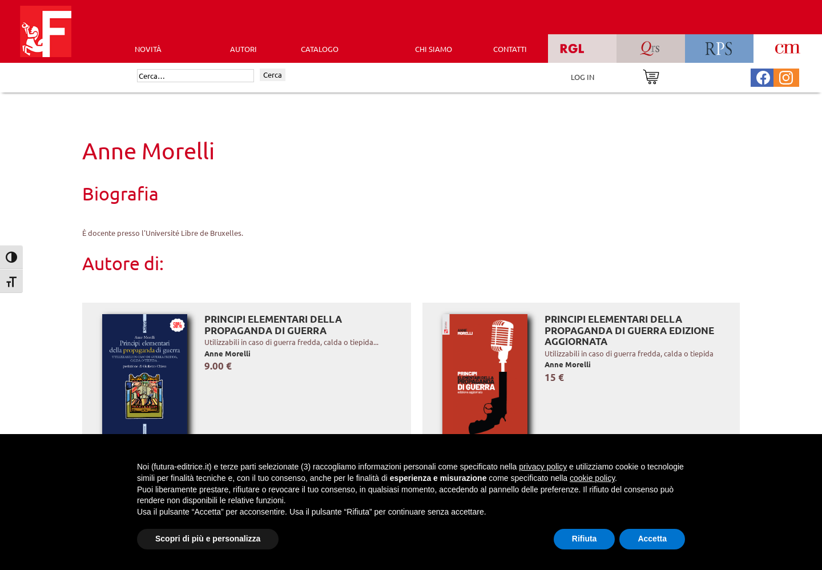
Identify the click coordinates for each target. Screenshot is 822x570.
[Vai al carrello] (651, 76)
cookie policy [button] (592, 478)
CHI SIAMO (433, 49)
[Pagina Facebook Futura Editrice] (763, 76)
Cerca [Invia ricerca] (272, 74)
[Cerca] (195, 76)
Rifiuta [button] (584, 538)
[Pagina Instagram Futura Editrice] (786, 76)
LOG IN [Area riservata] (582, 77)
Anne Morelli (227, 353)
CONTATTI (510, 49)
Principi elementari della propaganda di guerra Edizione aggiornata (629, 330)
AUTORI (243, 49)
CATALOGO (320, 49)
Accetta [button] (652, 538)
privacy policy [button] (543, 466)
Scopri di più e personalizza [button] (207, 538)
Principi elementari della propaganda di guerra (273, 324)
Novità (148, 49)
